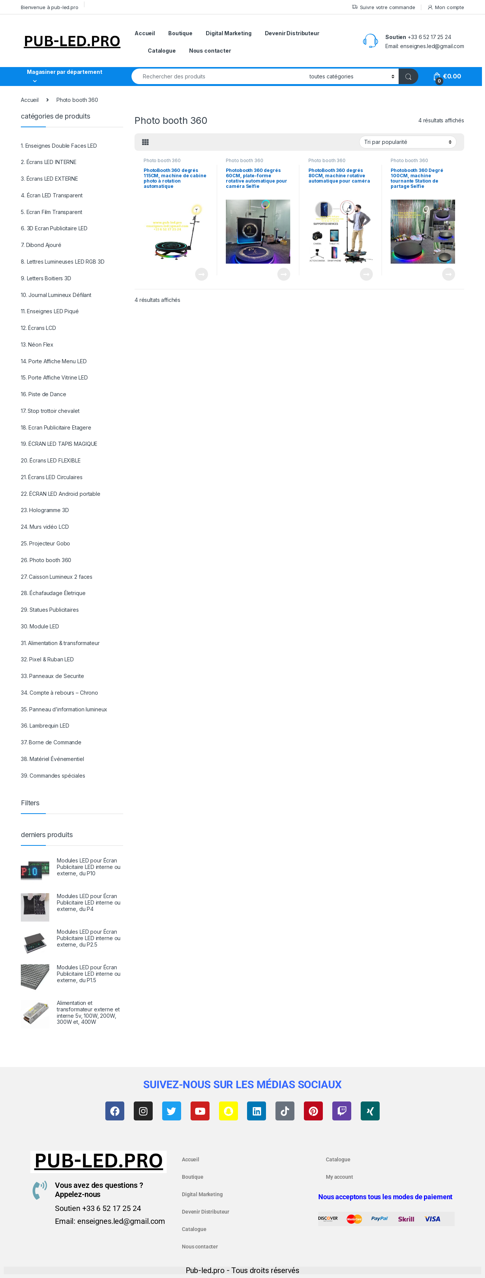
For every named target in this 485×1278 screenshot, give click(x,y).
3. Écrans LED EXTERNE (49, 178)
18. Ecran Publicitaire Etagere (56, 427)
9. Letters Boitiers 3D (46, 278)
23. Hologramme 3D (45, 510)
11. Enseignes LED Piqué (50, 311)
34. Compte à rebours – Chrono (59, 692)
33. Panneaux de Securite (52, 676)
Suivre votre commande (383, 7)
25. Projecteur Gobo (45, 543)
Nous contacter (210, 50)
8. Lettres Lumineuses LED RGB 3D (63, 261)
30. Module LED (40, 626)
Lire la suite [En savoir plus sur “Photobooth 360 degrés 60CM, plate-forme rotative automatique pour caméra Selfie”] (283, 274)
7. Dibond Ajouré (41, 245)
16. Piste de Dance (43, 394)
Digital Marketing (229, 33)
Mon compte (445, 7)
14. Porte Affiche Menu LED (53, 361)
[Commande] (408, 142)
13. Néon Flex (37, 344)
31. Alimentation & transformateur (60, 643)
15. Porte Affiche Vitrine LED (54, 377)
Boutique (180, 33)
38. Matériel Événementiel (52, 759)
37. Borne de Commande (51, 742)
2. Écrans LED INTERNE (49, 162)
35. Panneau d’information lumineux (64, 709)
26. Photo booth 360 (46, 560)
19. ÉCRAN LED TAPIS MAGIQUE (59, 444)
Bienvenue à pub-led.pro (49, 7)
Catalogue (162, 50)
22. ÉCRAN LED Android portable (60, 494)
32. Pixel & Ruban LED (47, 659)
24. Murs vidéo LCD (45, 526)
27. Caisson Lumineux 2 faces (56, 576)
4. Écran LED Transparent (52, 195)
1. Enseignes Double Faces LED (59, 145)
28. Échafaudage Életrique (53, 593)
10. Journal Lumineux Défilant (56, 295)
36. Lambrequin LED (45, 725)
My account (339, 1177)
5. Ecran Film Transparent (51, 212)
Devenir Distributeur (292, 33)
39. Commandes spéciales (53, 775)
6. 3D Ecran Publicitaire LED (54, 228)
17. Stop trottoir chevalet (50, 411)
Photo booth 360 (162, 160)
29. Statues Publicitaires (50, 609)
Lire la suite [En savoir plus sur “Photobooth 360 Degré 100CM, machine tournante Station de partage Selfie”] (448, 274)
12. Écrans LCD (38, 328)
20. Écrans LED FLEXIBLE (51, 460)
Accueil (145, 33)
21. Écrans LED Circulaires (51, 477)
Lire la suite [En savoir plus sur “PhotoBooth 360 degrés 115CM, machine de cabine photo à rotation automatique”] (201, 274)
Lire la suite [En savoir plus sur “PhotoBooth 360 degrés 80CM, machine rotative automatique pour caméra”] (366, 274)
